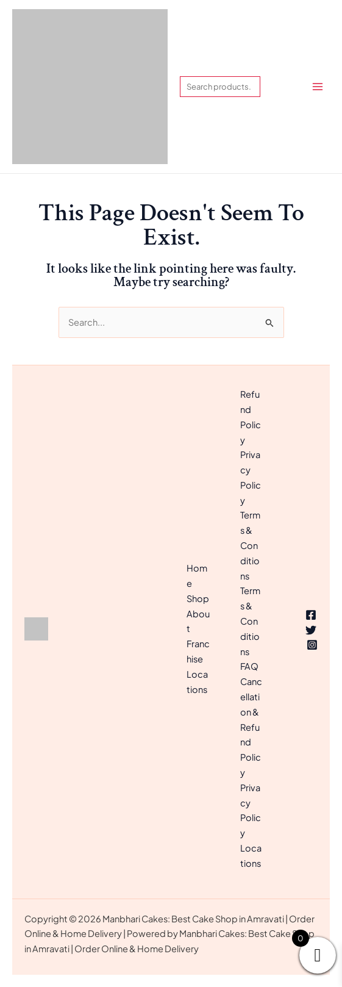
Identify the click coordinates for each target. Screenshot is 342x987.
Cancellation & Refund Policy (251, 727)
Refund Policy (250, 417)
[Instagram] (312, 644)
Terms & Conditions (250, 545)
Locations (251, 855)
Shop (198, 598)
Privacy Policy (250, 477)
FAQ (249, 666)
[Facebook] (310, 614)
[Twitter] (310, 630)
